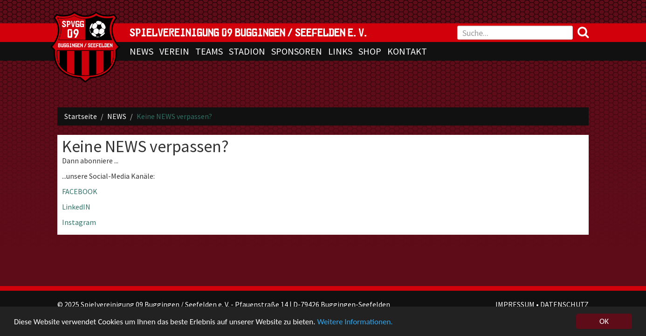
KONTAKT (407, 51)
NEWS (141, 51)
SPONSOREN (296, 51)
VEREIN (174, 51)
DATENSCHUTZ (564, 304)
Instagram (79, 222)
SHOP (369, 51)
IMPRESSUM (515, 304)
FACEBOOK (79, 191)
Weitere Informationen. (354, 322)
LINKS (340, 51)
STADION (247, 51)
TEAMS (209, 51)
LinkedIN (76, 206)
